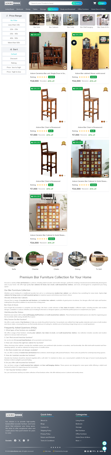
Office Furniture (83, 9)
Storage (43, 9)
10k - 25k (14, 29)
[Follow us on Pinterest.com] (28, 440)
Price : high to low (14, 72)
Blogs (43, 424)
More (77, 441)
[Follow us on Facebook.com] (15, 440)
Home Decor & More (98, 9)
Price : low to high (14, 67)
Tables (35, 9)
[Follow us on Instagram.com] (24, 440)
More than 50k (14, 42)
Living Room (9, 9)
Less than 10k (14, 25)
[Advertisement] (55, 394)
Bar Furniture (53, 9)
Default (14, 54)
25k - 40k (14, 34)
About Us (44, 420)
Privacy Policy (45, 434)
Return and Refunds (48, 437)
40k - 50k (14, 38)
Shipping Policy (46, 431)
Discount (13, 58)
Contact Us (45, 427)
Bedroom (20, 9)
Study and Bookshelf (67, 9)
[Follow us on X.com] (19, 440)
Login (102, 3)
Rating (13, 63)
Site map (47, 451)
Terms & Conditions (47, 441)
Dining (28, 9)
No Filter (14, 20)
